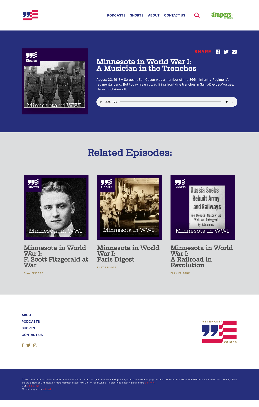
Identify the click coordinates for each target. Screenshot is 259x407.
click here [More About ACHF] (150, 382)
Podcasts (116, 15)
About (154, 15)
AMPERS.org (32, 386)
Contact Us (174, 15)
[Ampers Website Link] (218, 15)
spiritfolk (47, 389)
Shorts (137, 15)
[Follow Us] (23, 345)
